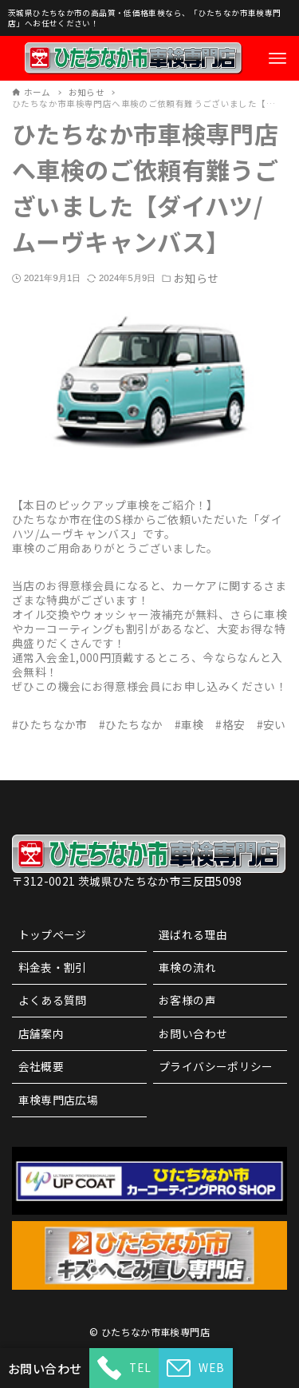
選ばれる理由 (193, 934)
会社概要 (41, 1066)
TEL (124, 1368)
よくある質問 (52, 1000)
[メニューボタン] (277, 58)
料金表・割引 (52, 967)
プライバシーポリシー (216, 1066)
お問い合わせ (193, 1033)
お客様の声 (187, 1000)
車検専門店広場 (58, 1100)
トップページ (52, 934)
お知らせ (196, 279)
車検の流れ (187, 967)
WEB (195, 1368)
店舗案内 (41, 1033)
